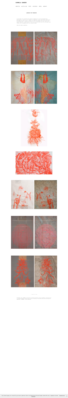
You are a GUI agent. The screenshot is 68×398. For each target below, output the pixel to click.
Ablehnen (33, 396)
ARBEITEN (18, 6)
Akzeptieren (62, 395)
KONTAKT (45, 6)
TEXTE (29, 6)
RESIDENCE (35, 6)
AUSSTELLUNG (24, 6)
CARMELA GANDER (21, 3)
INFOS (40, 6)
